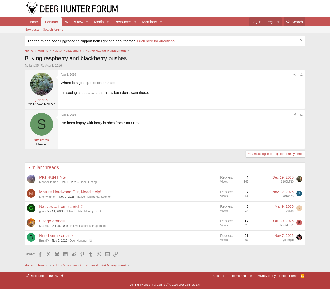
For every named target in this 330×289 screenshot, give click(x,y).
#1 (301, 74)
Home (33, 22)
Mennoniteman (48, 182)
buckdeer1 (287, 225)
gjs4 (41, 211)
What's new (74, 22)
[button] (87, 21)
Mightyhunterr (48, 196)
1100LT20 (287, 181)
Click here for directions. (156, 41)
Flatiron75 (287, 196)
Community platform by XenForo (165, 284)
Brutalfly (44, 240)
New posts (32, 29)
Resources (123, 22)
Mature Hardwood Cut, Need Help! (70, 192)
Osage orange (52, 221)
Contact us (220, 276)
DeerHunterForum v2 (42, 276)
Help (282, 276)
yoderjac (288, 240)
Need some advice (56, 236)
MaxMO (44, 226)
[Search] (294, 21)
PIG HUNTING (52, 177)
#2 (301, 114)
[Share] (295, 75)
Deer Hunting (88, 182)
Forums (51, 22)
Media (99, 22)
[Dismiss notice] (301, 40)
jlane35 (34, 65)
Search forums (53, 29)
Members (149, 22)
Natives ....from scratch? (61, 206)
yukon (290, 210)
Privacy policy (266, 276)
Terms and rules (242, 276)
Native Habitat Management (94, 196)
